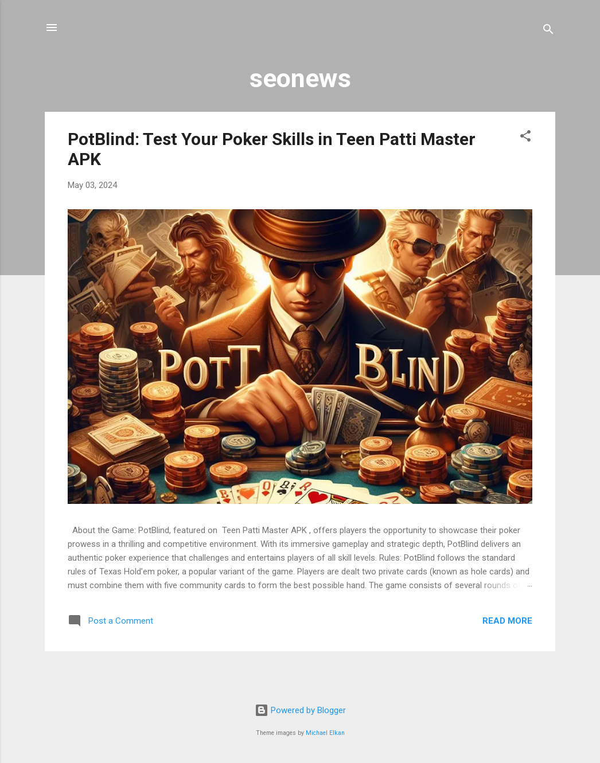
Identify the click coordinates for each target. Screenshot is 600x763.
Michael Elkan (325, 733)
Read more (507, 621)
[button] (525, 138)
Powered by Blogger (300, 710)
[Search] (548, 31)
